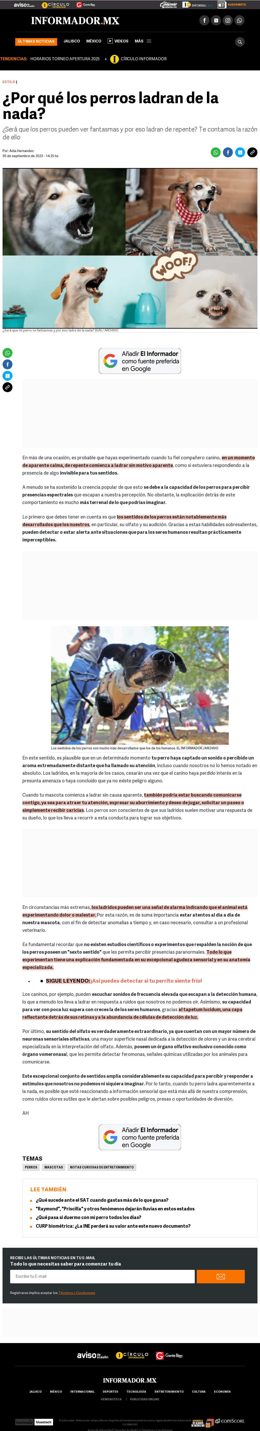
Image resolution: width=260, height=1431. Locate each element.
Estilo (9, 82)
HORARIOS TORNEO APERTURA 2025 (65, 59)
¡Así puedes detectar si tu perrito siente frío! (146, 981)
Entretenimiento (169, 1392)
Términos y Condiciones (76, 1293)
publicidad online (144, 1399)
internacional (82, 1392)
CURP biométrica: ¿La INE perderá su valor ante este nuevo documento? (113, 1226)
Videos (118, 40)
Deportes (110, 1392)
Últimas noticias (36, 42)
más (143, 41)
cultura (199, 1392)
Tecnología (136, 1392)
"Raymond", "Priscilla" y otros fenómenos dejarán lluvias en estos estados (115, 1209)
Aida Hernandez (21, 151)
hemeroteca (111, 1399)
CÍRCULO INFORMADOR (144, 59)
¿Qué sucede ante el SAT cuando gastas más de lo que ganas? (102, 1200)
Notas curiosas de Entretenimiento (102, 1167)
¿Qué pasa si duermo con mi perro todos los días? (88, 1217)
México (93, 41)
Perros (31, 1167)
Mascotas (53, 1167)
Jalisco (71, 41)
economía (222, 1392)
